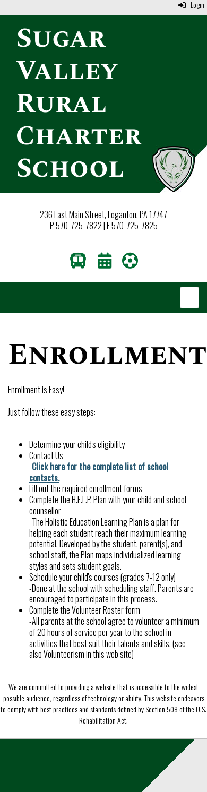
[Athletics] (130, 262)
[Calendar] (104, 262)
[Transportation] (78, 262)
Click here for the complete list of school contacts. (98, 472)
